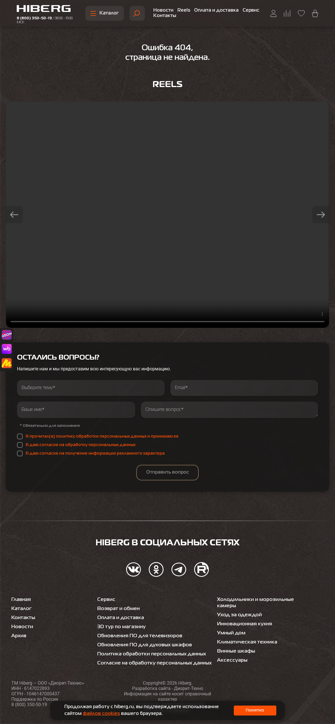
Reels (183, 10)
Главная (21, 593)
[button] (14, 214)
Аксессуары (232, 654)
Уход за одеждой (239, 608)
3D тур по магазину (122, 620)
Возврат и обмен (119, 602)
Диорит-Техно (188, 688)
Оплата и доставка (216, 10)
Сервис (251, 10)
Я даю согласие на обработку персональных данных (80, 445)
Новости (163, 10)
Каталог (104, 13)
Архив (19, 629)
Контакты (164, 16)
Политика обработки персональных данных (153, 647)
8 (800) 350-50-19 (45, 20)
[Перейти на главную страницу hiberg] (48, 9)
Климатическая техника (248, 636)
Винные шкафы (237, 645)
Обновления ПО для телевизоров (141, 629)
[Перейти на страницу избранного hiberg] (301, 13)
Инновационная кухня (246, 617)
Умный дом (232, 626)
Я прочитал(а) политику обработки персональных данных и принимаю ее (102, 436)
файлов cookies (101, 714)
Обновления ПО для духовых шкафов (146, 638)
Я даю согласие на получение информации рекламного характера (95, 453)
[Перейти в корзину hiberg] (315, 13)
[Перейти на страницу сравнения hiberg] (287, 13)
